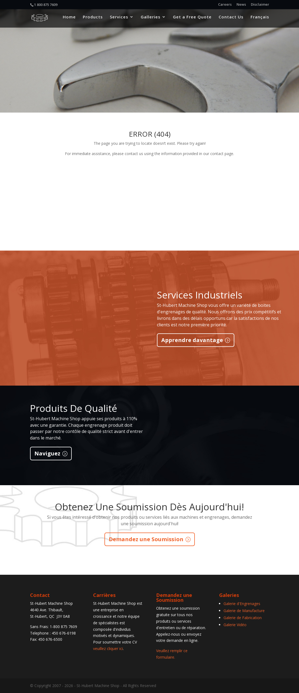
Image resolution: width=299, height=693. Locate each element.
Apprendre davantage (192, 340)
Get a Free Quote (192, 19)
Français (260, 19)
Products (93, 19)
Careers (225, 5)
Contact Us (231, 19)
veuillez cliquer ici (108, 648)
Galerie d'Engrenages (242, 603)
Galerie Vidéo (235, 624)
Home (69, 19)
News (241, 5)
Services (119, 19)
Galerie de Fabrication (243, 617)
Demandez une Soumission (146, 539)
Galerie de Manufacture (244, 610)
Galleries (150, 19)
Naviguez (47, 453)
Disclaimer (260, 5)
